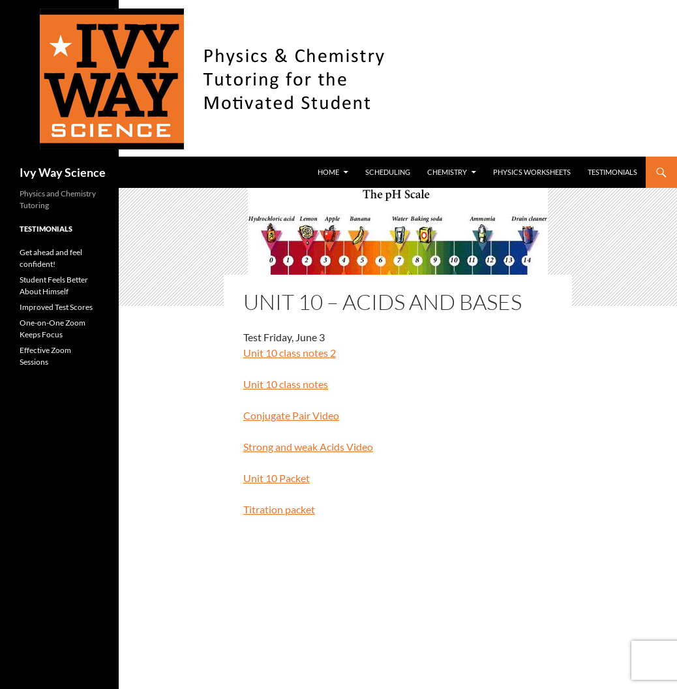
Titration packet (279, 509)
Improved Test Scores (56, 307)
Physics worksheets (532, 172)
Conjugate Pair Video (291, 415)
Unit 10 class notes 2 (289, 352)
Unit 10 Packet (276, 478)
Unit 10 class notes (285, 384)
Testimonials (612, 172)
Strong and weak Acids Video (308, 446)
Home (328, 172)
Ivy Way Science (63, 172)
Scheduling (387, 172)
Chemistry (447, 172)
